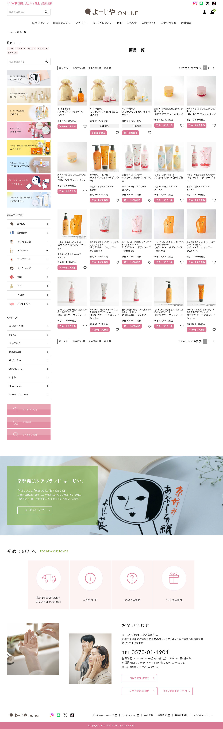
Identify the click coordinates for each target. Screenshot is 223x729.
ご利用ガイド (149, 22)
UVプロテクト (17, 368)
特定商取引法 (181, 715)
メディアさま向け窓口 (175, 691)
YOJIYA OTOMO (19, 394)
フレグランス (20, 259)
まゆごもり (15, 343)
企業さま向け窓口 (139, 691)
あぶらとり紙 (43, 48)
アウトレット (19, 304)
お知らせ (132, 22)
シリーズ (80, 22)
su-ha (10, 48)
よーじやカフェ (129, 715)
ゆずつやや (15, 360)
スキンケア (19, 251)
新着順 (107, 68)
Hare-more (15, 385)
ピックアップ (38, 22)
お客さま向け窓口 (139, 678)
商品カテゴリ (60, 22)
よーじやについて (102, 22)
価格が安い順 (79, 68)
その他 (17, 295)
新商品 (17, 224)
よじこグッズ (20, 268)
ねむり (12, 377)
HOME (10, 32)
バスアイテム (21, 48)
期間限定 (18, 233)
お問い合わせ (168, 22)
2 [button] (209, 67)
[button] (213, 68)
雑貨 (15, 277)
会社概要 (148, 715)
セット (16, 286)
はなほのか (15, 351)
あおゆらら (12, 53)
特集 (119, 22)
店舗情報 (186, 22)
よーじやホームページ (103, 715)
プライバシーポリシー (203, 715)
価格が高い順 (94, 68)
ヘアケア (31, 48)
